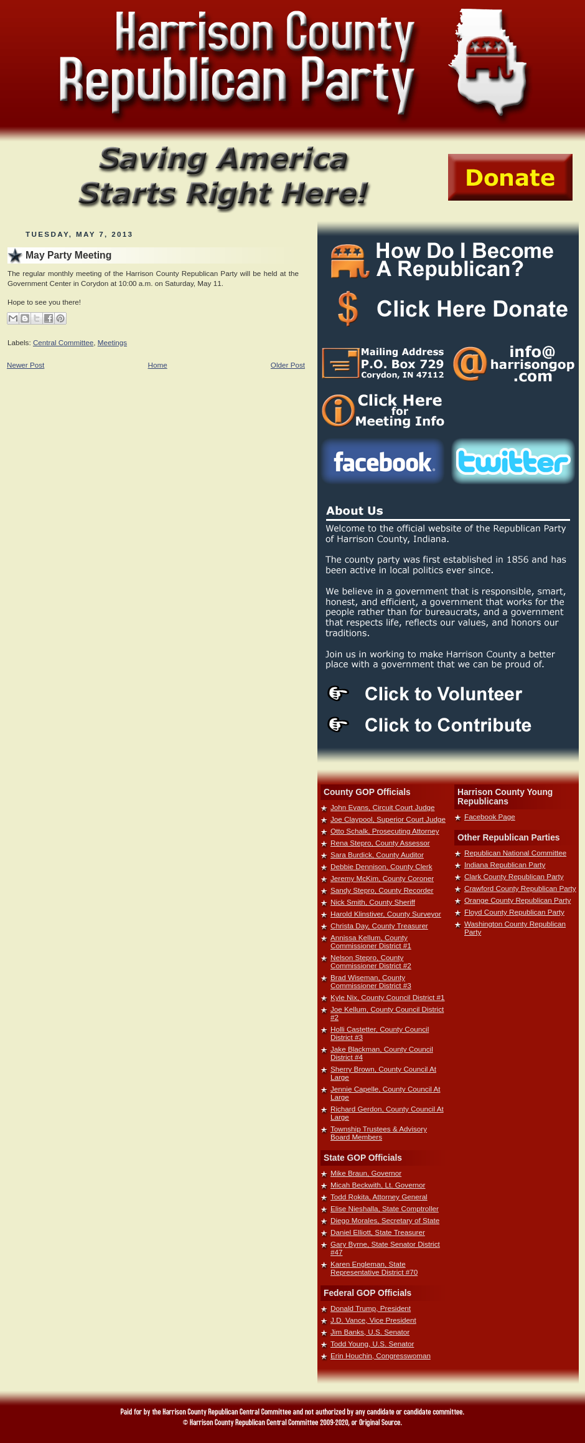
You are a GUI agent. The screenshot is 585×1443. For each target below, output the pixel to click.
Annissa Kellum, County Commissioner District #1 (370, 941)
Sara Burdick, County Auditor (377, 854)
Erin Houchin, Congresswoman (380, 1355)
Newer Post (25, 365)
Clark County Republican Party (514, 876)
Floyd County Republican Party (514, 912)
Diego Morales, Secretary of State (384, 1220)
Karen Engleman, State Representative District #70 (374, 1268)
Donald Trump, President (370, 1308)
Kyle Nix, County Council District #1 (387, 997)
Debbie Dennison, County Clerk (381, 866)
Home (157, 365)
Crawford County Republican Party (520, 888)
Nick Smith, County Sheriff (372, 902)
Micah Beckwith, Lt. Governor (377, 1185)
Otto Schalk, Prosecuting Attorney (384, 831)
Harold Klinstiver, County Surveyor (385, 914)
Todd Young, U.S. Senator (372, 1344)
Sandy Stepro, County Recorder (381, 890)
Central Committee (63, 342)
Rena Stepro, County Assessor (380, 843)
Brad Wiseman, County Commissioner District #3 (370, 981)
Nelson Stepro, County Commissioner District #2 (370, 961)
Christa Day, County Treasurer (379, 926)
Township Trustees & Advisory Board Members (378, 1133)
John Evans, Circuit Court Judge (382, 807)
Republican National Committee (515, 853)
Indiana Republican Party (504, 864)
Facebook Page (489, 816)
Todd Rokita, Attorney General (379, 1197)
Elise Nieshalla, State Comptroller (384, 1208)
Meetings (112, 342)
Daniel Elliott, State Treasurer (377, 1232)
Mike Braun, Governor (365, 1173)
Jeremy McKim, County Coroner (382, 878)
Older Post (288, 365)
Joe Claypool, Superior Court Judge (388, 819)
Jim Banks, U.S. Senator (370, 1332)
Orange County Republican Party (517, 900)
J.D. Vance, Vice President (373, 1320)
